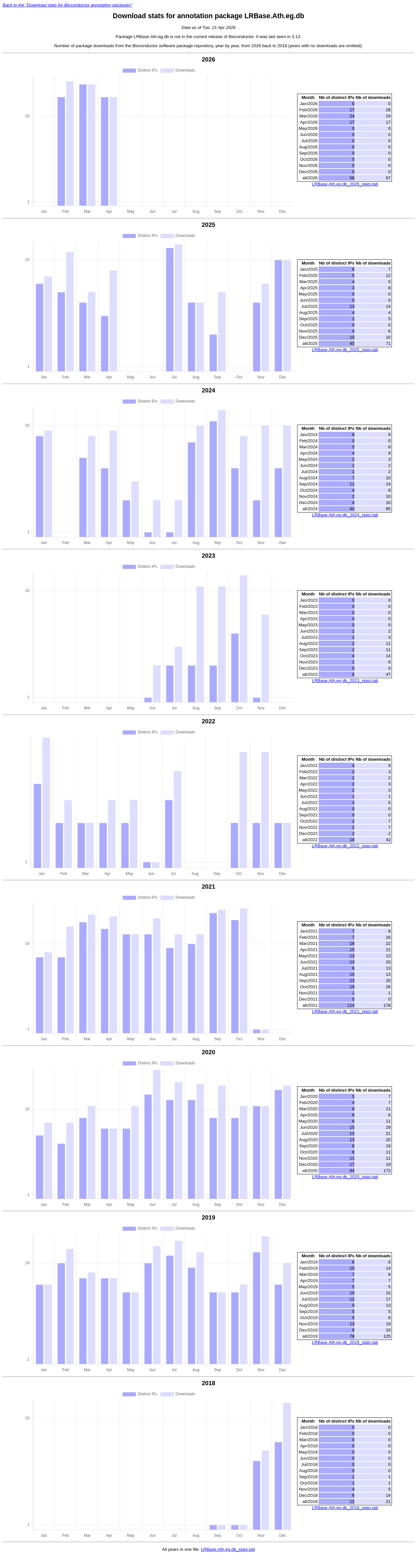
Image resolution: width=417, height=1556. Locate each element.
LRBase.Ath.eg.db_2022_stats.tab (345, 845)
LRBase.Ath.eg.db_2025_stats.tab (345, 349)
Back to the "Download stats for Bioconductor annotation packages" (67, 5)
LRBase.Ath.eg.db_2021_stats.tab (345, 1011)
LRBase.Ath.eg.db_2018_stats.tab (345, 1507)
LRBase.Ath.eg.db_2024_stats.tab (345, 514)
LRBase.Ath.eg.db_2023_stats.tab (345, 680)
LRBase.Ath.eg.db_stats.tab (228, 1549)
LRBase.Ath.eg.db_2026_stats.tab (345, 184)
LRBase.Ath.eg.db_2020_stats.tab (345, 1176)
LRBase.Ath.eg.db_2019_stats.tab (345, 1342)
